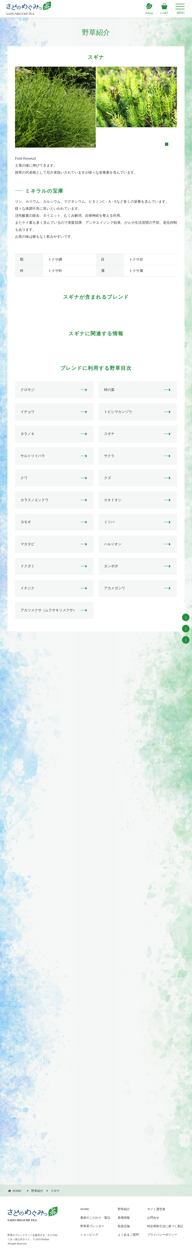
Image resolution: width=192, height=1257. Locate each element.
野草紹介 (124, 1209)
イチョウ (27, 412)
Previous (11, 107)
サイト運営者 (156, 1209)
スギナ (109, 434)
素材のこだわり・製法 (95, 1217)
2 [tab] (166, 144)
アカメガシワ (114, 588)
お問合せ (153, 1217)
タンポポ (111, 566)
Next (181, 107)
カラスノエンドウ (34, 500)
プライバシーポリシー (162, 1234)
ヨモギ (25, 522)
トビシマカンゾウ (118, 412)
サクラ (109, 456)
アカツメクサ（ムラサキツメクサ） (48, 610)
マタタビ (27, 544)
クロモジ (27, 390)
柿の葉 (109, 390)
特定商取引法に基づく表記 (165, 1226)
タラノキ (27, 434)
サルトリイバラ (32, 456)
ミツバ (109, 522)
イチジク (27, 588)
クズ (107, 478)
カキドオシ (113, 500)
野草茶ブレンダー (92, 1226)
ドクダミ (27, 566)
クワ (24, 478)
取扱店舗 (124, 1226)
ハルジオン (113, 544)
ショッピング (89, 1234)
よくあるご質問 (128, 1234)
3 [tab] (173, 144)
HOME (84, 1209)
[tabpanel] (55, 107)
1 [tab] (159, 144)
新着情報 (124, 1217)
